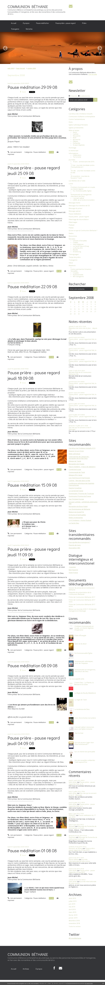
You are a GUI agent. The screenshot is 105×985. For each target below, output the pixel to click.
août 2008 (11, 68)
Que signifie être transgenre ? (79, 542)
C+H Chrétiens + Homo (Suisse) (80, 520)
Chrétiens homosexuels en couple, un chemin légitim (83, 188)
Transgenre (15, 29)
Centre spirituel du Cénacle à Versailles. (81, 270)
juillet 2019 (72, 901)
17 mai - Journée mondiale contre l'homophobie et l (82, 166)
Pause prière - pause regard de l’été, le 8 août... (82, 384)
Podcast (71, 225)
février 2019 (73, 915)
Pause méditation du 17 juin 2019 (82, 816)
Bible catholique (74, 454)
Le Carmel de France (76, 491)
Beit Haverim (73, 570)
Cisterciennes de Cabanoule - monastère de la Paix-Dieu (79, 457)
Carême (75, 134)
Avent (75, 132)
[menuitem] (13, 23)
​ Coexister (72, 567)
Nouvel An (76, 140)
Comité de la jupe (75, 469)
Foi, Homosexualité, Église (82, 191)
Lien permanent (15, 152)
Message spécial (74, 211)
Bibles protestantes (76, 518)
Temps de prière (75, 257)
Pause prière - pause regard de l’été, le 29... (82, 340)
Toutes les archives (75, 926)
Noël (74, 138)
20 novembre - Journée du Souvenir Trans (80, 177)
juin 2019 (72, 904)
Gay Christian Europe (76, 499)
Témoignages (74, 254)
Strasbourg (77, 252)
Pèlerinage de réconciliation (79, 219)
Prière (84, 23)
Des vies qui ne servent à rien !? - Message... (80, 428)
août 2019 (72, 898)
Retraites (29, 29)
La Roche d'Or (78, 248)
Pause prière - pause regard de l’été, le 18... (82, 417)
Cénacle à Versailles (80, 241)
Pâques (75, 141)
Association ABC (74, 548)
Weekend (72, 265)
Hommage (72, 148)
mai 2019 (72, 907)
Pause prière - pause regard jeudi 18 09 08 (34, 375)
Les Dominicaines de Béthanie (79, 509)
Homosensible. (78, 275)
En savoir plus (89, 983)
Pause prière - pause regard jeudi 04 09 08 (34, 740)
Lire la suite (93, 74)
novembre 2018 (74, 923)
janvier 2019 (73, 918)
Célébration (77, 155)
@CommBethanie (75, 938)
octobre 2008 (31, 68)
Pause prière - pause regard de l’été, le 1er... (82, 395)
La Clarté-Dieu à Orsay (81, 246)
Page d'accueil (20, 68)
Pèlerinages (73, 222)
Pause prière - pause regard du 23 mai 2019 (82, 849)
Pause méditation (42, 23)
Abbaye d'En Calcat (75, 475)
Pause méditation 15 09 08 (32, 485)
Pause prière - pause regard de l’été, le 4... (82, 805)
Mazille (75, 250)
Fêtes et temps (74, 130)
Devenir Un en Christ (76, 451)
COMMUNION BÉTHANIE (28, 6)
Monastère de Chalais (76, 464)
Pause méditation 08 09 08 (32, 665)
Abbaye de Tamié (75, 461)
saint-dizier (73, 782)
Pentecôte (76, 143)
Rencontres (73, 236)
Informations (73, 153)
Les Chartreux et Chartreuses (79, 478)
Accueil (13, 23)
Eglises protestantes (76, 128)
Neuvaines (76, 136)
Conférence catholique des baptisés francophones (81, 484)
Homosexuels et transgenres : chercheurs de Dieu (81, 195)
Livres (71, 184)
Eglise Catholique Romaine (78, 125)
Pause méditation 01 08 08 (32, 850)
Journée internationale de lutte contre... (80, 860)
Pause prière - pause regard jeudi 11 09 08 (34, 551)
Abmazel (72, 826)
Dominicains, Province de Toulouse (81, 493)
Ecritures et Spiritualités (77, 515)
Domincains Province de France (80, 496)
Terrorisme (77, 157)
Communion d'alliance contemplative (82, 116)
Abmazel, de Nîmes (75, 848)
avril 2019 (72, 909)
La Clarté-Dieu (74, 523)
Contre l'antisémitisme (77, 119)
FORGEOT (72, 815)
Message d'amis (74, 203)
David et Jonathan (75, 488)
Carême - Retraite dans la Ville (79, 481)
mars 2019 (72, 912)
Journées (72, 160)
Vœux (71, 263)
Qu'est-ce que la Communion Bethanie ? (83, 230)
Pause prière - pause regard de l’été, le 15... (82, 362)
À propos (26, 23)
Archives (26, 969)
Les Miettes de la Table (77, 181)
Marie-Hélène (74, 859)
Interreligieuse (78, 244)
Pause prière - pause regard (65, 23)
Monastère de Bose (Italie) (78, 506)
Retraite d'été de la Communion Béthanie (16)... (80, 373)
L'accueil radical (78, 198)
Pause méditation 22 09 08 (32, 286)
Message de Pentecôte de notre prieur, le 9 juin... (82, 827)
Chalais (75, 242)
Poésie (71, 228)
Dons (71, 122)
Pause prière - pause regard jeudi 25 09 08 (34, 170)
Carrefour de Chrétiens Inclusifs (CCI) (82, 448)
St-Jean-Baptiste (79, 145)
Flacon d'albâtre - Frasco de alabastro (82, 467)
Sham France (73, 573)
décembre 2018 (74, 921)
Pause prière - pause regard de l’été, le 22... (82, 351)
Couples (76, 273)
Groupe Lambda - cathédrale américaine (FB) (83, 503)
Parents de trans (75, 545)
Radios (71, 233)
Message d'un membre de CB (79, 206)
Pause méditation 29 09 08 (32, 87)
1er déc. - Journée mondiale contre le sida (83, 171)
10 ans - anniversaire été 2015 (83, 162)
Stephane (72, 837)
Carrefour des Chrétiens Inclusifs (80, 114)
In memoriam (73, 151)
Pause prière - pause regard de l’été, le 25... (82, 406)
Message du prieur (75, 208)
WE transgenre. (78, 276)
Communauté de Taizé (77, 472)
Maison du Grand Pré (76, 512)
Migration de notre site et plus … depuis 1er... (83, 329)
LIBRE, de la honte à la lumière (83, 200)
